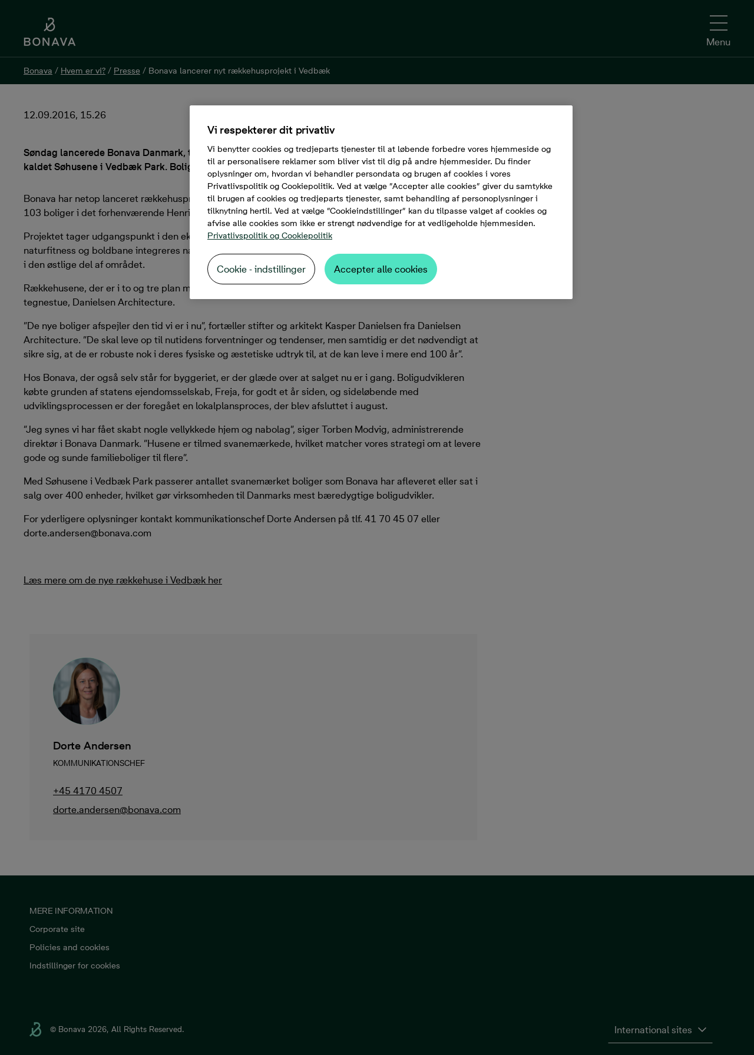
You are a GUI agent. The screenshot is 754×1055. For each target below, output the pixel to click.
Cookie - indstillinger (261, 269)
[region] (381, 202)
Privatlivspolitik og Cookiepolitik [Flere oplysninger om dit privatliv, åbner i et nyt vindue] (269, 235)
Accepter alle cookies (381, 269)
